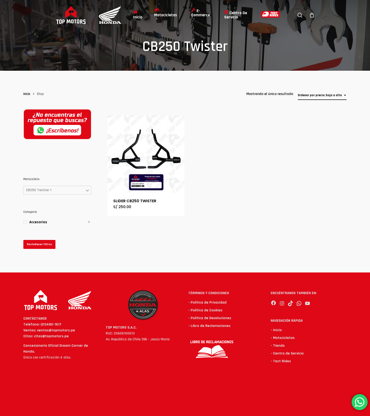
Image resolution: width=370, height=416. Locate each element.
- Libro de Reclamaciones (209, 325)
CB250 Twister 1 (38, 190)
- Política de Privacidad (207, 302)
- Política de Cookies (205, 310)
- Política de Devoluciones (209, 318)
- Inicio (276, 330)
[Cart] (312, 15)
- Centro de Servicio (287, 353)
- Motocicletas (283, 337)
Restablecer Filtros (39, 244)
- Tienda (278, 345)
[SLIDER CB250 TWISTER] (146, 154)
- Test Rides (281, 361)
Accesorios (38, 222)
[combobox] (322, 95)
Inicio (26, 94)
